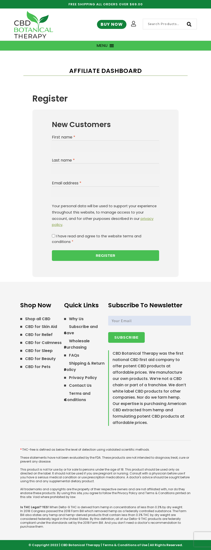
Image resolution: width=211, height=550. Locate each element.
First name (63, 137)
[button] (101, 46)
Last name (63, 160)
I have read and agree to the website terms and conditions (96, 239)
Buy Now (112, 24)
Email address (66, 183)
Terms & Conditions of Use (125, 545)
